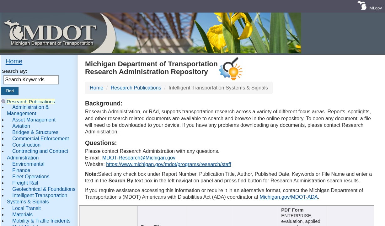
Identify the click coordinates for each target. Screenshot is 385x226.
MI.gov (375, 8)
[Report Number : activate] (107, 214)
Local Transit (26, 208)
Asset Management (34, 119)
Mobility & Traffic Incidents (41, 220)
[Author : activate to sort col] (209, 214)
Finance (21, 170)
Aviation (21, 126)
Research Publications (31, 101)
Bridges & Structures (35, 132)
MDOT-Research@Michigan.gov (138, 157)
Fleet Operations (30, 176)
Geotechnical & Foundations (43, 189)
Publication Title (159, 210)
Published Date (253, 210)
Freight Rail (25, 183)
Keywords (301, 210)
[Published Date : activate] (255, 214)
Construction (26, 145)
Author (206, 210)
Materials (22, 214)
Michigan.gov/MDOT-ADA (289, 197)
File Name (349, 210)
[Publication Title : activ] (161, 214)
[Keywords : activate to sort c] (303, 214)
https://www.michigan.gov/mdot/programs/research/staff (168, 164)
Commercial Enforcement (40, 138)
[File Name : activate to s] (351, 214)
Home (14, 61)
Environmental (28, 164)
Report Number (105, 210)
